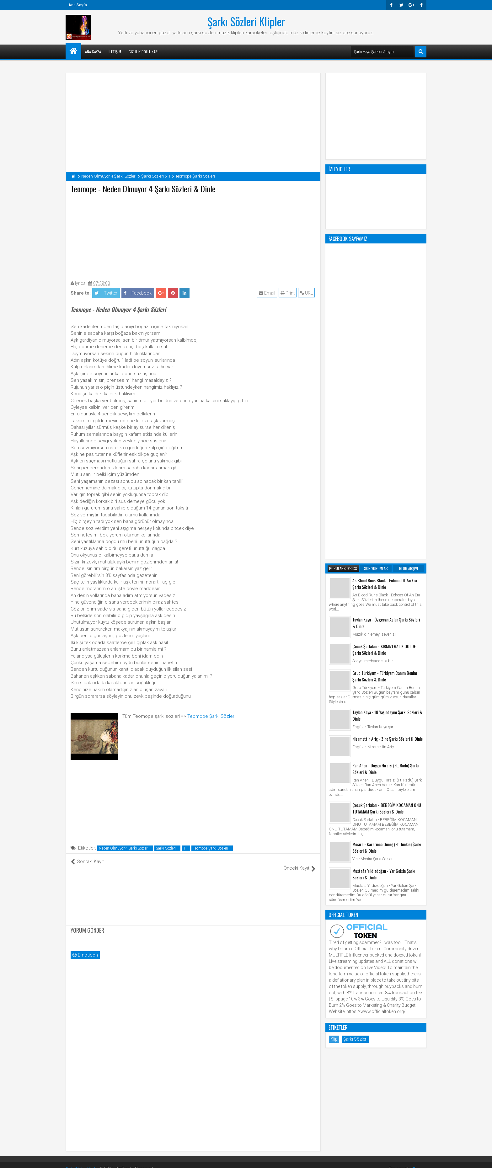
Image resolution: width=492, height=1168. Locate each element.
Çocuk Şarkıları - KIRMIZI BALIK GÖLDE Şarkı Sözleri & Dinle (384, 396)
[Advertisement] (193, 235)
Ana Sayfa (77, 5)
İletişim (115, 51)
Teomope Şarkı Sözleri (211, 716)
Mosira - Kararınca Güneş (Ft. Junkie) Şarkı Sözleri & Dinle (386, 594)
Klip (334, 786)
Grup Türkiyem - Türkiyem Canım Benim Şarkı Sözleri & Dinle (384, 423)
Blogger (418, 1161)
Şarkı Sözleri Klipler (246, 21)
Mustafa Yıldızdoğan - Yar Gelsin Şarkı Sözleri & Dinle (383, 621)
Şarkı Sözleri (166, 848)
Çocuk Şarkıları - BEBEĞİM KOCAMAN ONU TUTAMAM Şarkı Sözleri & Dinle (386, 555)
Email (268, 293)
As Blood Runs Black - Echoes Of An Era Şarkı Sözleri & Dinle (384, 331)
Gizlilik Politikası (143, 51)
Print (288, 293)
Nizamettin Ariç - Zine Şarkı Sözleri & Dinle (387, 486)
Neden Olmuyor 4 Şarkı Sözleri (123, 848)
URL (307, 293)
